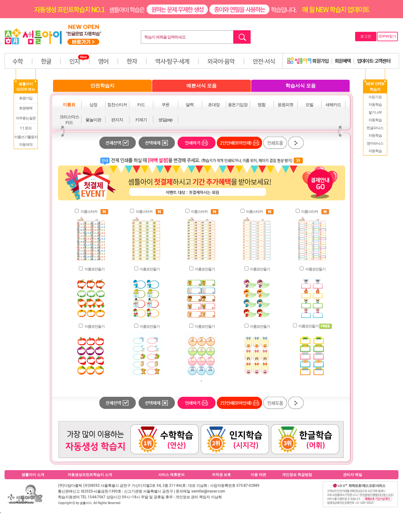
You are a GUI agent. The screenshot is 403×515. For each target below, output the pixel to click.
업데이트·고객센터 (374, 60)
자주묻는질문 (26, 118)
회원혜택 (343, 60)
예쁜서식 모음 (201, 86)
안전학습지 (102, 86)
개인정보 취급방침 (297, 475)
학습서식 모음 (300, 86)
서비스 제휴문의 (171, 475)
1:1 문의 (26, 128)
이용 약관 (258, 475)
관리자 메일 (352, 475)
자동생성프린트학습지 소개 (90, 475)
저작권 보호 (221, 475)
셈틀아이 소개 (33, 475)
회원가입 (307, 60)
